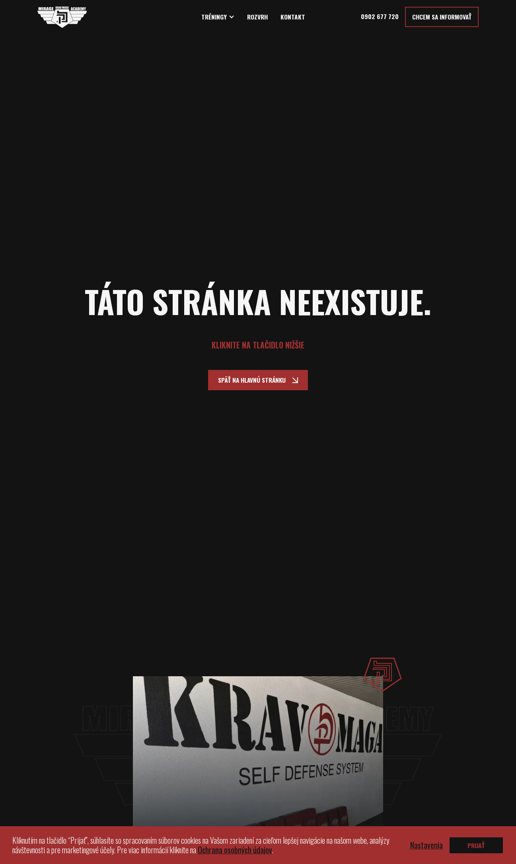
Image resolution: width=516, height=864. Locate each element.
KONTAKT (292, 17)
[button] (218, 17)
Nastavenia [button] (426, 845)
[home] (62, 17)
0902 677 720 (380, 16)
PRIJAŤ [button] (476, 845)
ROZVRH (257, 17)
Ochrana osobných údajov (235, 850)
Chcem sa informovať (441, 16)
